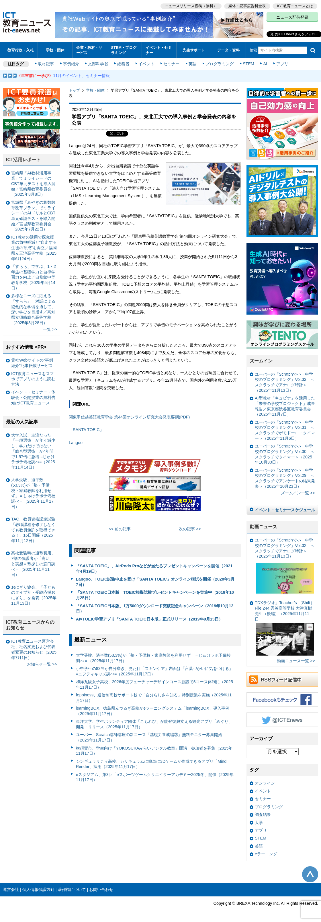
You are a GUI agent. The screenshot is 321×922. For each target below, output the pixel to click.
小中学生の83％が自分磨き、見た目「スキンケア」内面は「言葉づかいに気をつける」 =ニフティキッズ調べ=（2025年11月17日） (154, 671)
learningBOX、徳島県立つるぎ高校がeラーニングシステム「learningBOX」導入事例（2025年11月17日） (152, 711)
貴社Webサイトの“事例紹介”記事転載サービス (32, 363)
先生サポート (194, 50)
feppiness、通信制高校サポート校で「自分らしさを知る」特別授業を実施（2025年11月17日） (154, 698)
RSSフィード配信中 (282, 679)
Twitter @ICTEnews (282, 719)
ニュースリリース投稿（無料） (191, 6)
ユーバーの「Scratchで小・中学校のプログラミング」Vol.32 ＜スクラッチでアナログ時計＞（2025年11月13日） (284, 382)
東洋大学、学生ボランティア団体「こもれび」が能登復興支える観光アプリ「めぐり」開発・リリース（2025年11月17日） (154, 724)
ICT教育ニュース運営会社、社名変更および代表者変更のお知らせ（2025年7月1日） (33, 649)
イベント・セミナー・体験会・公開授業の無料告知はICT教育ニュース (33, 397)
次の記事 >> (190, 529)
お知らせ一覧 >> (42, 664)
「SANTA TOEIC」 (86, 429)
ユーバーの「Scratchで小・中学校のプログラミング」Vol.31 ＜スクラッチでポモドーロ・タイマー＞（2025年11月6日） (285, 430)
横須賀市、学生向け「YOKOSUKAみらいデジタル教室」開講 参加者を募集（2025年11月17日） (154, 751)
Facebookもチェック (282, 699)
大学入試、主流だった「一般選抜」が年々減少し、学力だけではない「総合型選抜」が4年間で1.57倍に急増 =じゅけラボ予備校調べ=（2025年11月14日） (33, 451)
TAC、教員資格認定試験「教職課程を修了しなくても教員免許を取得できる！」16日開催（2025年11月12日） (33, 530)
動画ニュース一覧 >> (296, 660)
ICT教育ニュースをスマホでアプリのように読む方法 (33, 379)
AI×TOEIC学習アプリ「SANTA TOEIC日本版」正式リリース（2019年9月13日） (149, 619)
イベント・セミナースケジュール (285, 510)
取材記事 (46, 64)
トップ (74, 90)
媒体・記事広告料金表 (247, 6)
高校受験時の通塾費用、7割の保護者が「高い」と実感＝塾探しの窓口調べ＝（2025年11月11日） (33, 564)
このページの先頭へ (310, 874)
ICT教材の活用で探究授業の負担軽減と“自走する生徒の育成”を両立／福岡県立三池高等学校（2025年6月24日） (34, 248)
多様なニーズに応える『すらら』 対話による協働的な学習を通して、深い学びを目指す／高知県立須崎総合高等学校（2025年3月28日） (33, 309)
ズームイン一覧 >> (298, 493)
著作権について (72, 889)
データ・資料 (228, 50)
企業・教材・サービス (89, 50)
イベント (146, 64)
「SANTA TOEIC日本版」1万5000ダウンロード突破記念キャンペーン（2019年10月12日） (155, 609)
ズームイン (261, 360)
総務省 (123, 64)
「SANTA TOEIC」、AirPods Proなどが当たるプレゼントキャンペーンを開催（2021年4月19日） (154, 569)
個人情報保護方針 (38, 889)
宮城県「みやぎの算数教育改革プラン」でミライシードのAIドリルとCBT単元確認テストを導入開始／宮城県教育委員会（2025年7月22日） (33, 216)
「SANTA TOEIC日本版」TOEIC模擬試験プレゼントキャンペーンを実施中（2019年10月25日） (155, 595)
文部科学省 (98, 64)
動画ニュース (263, 526)
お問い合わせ (101, 889)
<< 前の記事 (120, 529)
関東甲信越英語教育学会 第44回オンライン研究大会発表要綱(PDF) (129, 417)
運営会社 (11, 889)
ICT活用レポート (23, 159)
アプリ (282, 64)
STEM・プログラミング (123, 50)
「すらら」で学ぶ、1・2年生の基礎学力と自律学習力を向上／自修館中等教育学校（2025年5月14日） (33, 277)
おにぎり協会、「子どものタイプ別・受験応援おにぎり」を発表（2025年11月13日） (33, 595)
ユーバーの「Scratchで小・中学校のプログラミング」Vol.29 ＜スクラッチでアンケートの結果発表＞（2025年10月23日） (285, 478)
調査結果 (263, 814)
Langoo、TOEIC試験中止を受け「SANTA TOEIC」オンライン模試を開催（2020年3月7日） (155, 582)
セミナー (171, 64)
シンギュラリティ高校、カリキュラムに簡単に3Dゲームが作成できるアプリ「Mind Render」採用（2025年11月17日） (151, 764)
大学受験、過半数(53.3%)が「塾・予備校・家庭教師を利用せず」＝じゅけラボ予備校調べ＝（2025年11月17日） (153, 658)
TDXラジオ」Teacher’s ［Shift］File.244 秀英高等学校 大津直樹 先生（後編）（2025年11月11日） (284, 628)
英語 (193, 64)
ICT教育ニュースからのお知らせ (30, 625)
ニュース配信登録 (292, 17)
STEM (248, 64)
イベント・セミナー (159, 50)
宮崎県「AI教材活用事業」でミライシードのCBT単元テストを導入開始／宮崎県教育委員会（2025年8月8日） (33, 184)
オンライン (265, 783)
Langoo (76, 442)
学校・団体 (55, 50)
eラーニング (266, 854)
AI (265, 64)
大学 (259, 822)
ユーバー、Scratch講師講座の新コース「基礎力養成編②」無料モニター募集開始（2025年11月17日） (149, 737)
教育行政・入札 (20, 50)
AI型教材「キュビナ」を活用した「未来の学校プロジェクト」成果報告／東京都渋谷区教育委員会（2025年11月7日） (285, 406)
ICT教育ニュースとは (295, 6)
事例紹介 (71, 64)
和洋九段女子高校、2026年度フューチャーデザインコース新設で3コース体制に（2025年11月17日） (154, 684)
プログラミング (219, 64)
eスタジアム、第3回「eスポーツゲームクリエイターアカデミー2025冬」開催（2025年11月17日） (155, 777)
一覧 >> (50, 329)
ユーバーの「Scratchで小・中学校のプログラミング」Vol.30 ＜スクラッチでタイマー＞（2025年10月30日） (284, 454)
